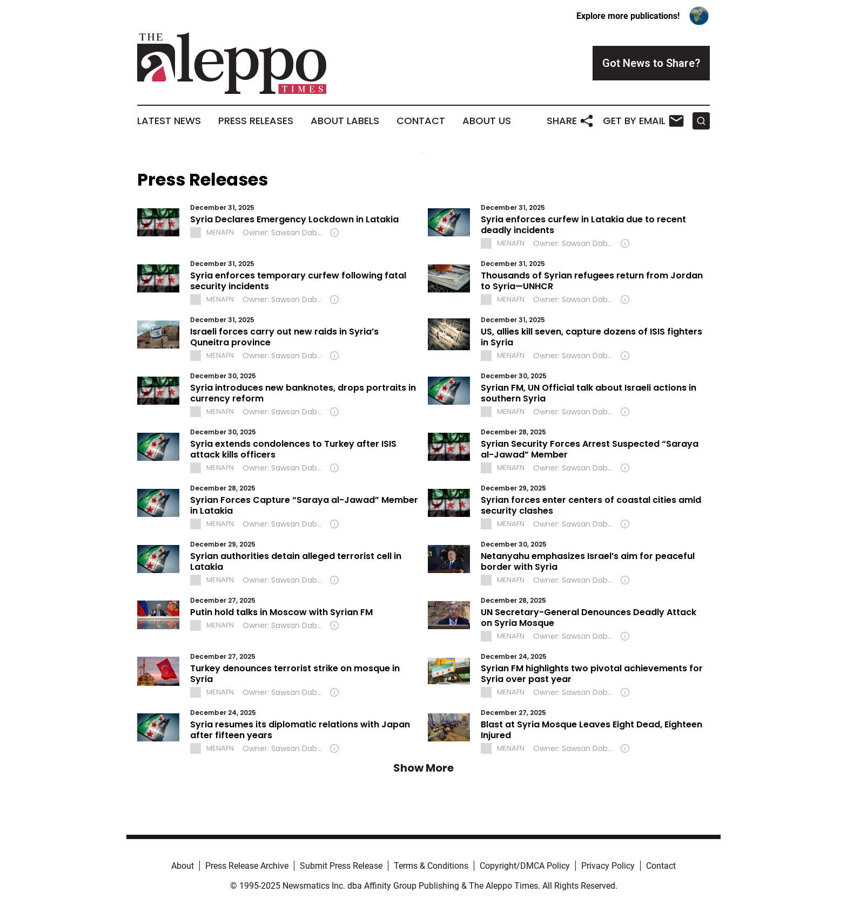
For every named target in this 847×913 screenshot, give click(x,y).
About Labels (345, 121)
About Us (486, 121)
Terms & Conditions (431, 866)
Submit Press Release (341, 866)
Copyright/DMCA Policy (525, 866)
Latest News (169, 121)
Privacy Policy (608, 866)
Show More (423, 767)
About (182, 866)
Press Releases (255, 121)
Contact (420, 121)
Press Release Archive (246, 866)
